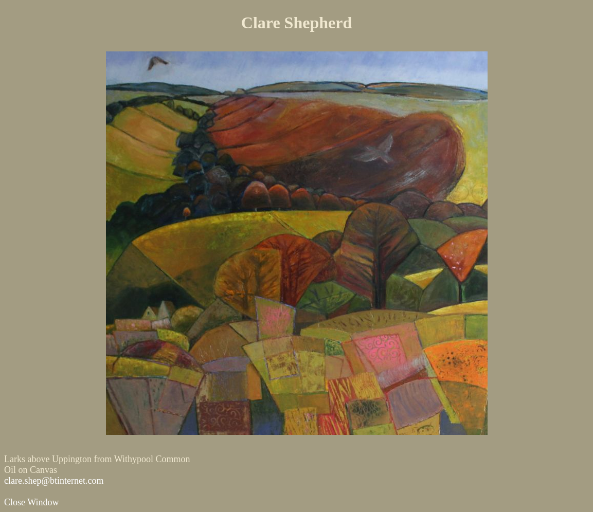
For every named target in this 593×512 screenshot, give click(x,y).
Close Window (31, 502)
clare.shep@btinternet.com (54, 481)
